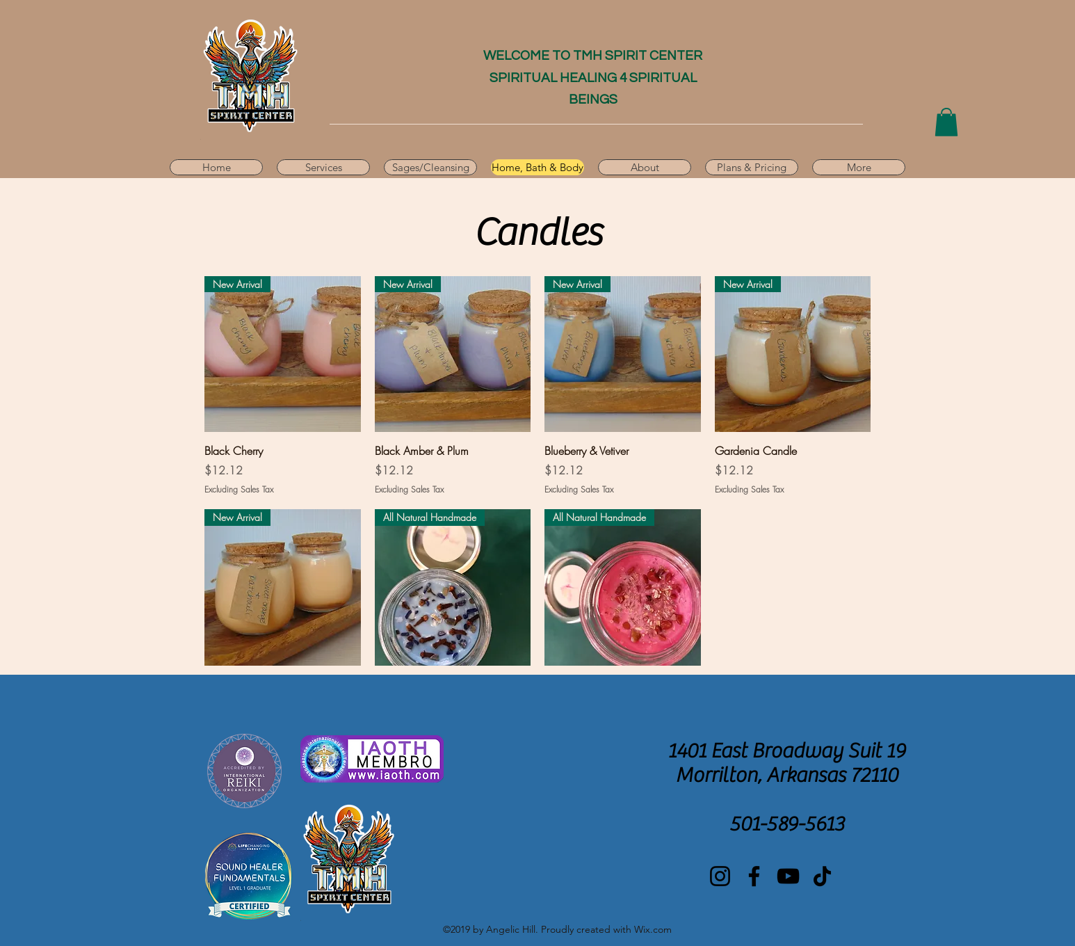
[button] (946, 122)
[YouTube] (788, 876)
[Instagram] (720, 876)
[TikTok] (822, 876)
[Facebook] (754, 876)
